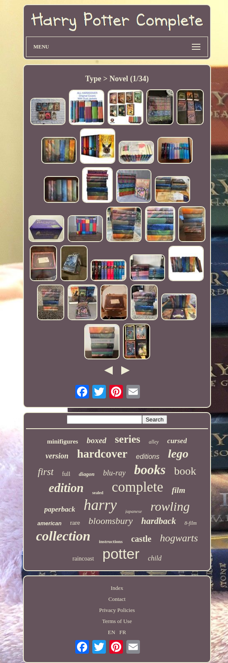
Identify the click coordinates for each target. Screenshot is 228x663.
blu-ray (114, 473)
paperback (59, 509)
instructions (111, 541)
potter (121, 554)
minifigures (62, 441)
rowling (170, 506)
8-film (191, 523)
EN (111, 632)
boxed (96, 440)
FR (123, 632)
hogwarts (179, 537)
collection (63, 535)
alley (154, 442)
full (66, 474)
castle (141, 538)
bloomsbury (110, 520)
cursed (177, 441)
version (57, 456)
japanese (133, 511)
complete (137, 487)
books (149, 469)
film (178, 490)
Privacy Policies (117, 610)
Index (117, 588)
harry (100, 505)
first (46, 472)
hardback (158, 521)
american (49, 523)
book (185, 471)
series (127, 439)
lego (178, 453)
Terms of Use (117, 621)
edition (66, 488)
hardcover (102, 453)
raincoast (83, 558)
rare (75, 522)
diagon (86, 474)
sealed (97, 492)
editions (148, 456)
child (155, 558)
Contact (116, 599)
